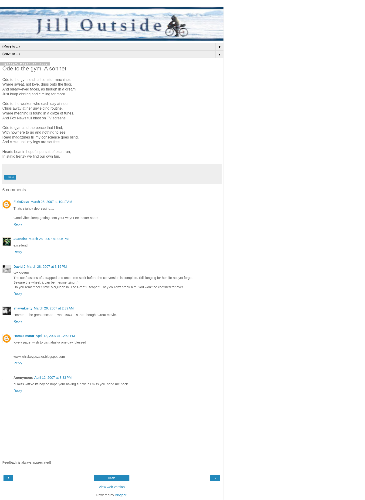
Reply (18, 224)
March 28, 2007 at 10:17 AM (51, 202)
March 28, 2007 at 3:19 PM (47, 266)
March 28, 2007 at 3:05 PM (49, 239)
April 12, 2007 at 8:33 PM (52, 377)
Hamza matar (24, 336)
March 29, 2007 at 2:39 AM (54, 308)
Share (10, 177)
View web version (112, 487)
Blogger (120, 495)
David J (19, 266)
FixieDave (21, 202)
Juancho (20, 239)
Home (111, 478)
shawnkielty (23, 308)
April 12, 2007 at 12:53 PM (55, 336)
